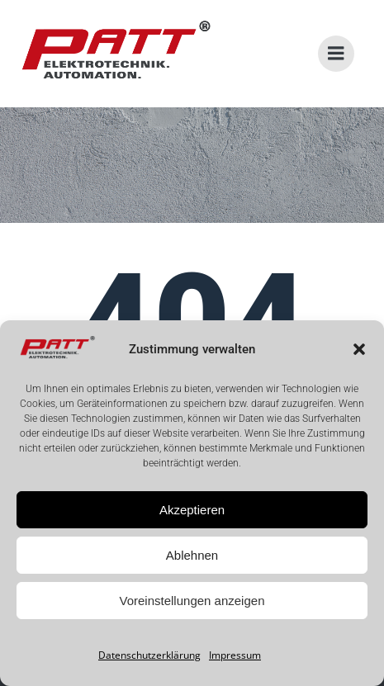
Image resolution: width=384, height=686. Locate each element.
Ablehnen (192, 555)
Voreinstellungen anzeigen (192, 601)
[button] (359, 349)
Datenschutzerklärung (149, 655)
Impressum (235, 655)
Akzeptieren (192, 510)
